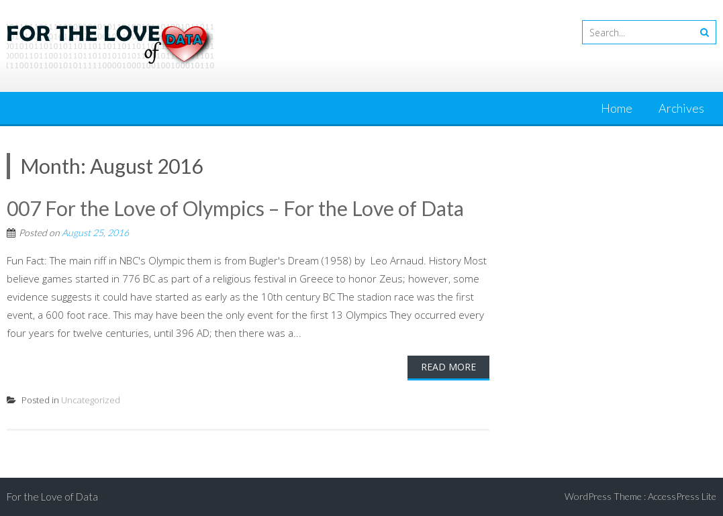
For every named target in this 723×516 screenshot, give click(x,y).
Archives (681, 108)
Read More (448, 366)
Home (616, 108)
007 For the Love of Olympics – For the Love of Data (235, 208)
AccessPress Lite (682, 496)
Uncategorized (90, 400)
